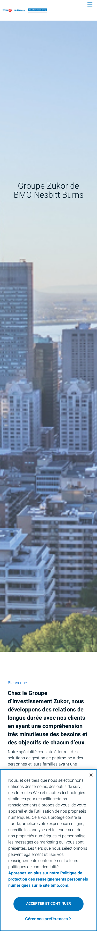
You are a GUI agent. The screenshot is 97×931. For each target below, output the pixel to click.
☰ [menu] (90, 5)
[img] (48, 326)
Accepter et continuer (48, 903)
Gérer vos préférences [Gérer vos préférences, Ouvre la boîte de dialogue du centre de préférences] (46, 919)
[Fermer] (91, 775)
